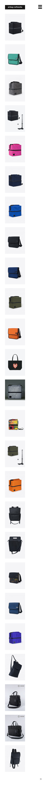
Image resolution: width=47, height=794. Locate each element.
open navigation (40, 7)
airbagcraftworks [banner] (15, 7)
